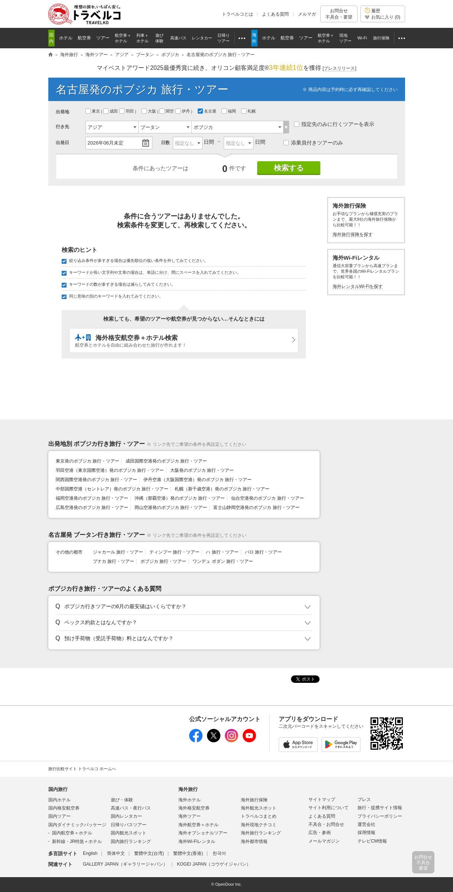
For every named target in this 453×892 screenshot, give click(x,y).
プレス (364, 799)
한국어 (219, 853)
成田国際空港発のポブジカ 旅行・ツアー (166, 461)
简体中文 (116, 853)
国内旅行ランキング (131, 841)
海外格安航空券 (194, 808)
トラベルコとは (237, 14)
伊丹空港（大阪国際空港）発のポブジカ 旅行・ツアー (197, 479)
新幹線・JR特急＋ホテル (77, 841)
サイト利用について (328, 807)
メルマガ (307, 14)
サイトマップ (321, 799)
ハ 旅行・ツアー (222, 552)
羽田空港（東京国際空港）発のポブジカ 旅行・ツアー (110, 470)
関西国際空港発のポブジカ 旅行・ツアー (96, 479)
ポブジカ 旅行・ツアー (163, 561)
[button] (182, 606)
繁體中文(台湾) (149, 853)
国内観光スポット (128, 833)
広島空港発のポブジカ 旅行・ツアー (92, 507)
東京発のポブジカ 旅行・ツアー (87, 461)
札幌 (249, 111)
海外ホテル (189, 799)
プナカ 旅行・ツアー (113, 561)
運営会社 (366, 824)
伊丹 (183, 111)
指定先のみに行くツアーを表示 (334, 124)
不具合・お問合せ (326, 824)
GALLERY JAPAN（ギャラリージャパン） (125, 864)
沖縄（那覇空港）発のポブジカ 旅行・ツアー (180, 498)
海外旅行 (188, 789)
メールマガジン (324, 841)
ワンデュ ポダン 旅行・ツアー (222, 561)
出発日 (62, 142)
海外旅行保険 (254, 799)
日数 (165, 142)
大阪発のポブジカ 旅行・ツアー (202, 470)
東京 (93, 111)
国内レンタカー (126, 816)
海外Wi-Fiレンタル (197, 841)
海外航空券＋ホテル (198, 824)
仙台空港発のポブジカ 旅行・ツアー (267, 498)
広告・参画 (319, 832)
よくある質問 (275, 14)
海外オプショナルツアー (202, 833)
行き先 (62, 126)
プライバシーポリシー (379, 816)
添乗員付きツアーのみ (313, 143)
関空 (167, 111)
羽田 (127, 111)
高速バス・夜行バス (131, 808)
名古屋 (207, 111)
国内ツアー (59, 816)
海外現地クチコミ (258, 824)
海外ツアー (189, 816)
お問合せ (339, 14)
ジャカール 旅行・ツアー (118, 552)
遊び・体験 (122, 799)
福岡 (229, 111)
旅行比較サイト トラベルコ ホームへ (82, 768)
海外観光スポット (258, 808)
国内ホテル (59, 799)
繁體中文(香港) (188, 853)
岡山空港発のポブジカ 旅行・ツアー (171, 507)
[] (339, 68)
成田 (111, 111)
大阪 (149, 111)
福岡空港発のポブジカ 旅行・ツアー (92, 498)
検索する (289, 168)
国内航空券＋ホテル (72, 833)
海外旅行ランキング (261, 833)
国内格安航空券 (64, 808)
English (90, 853)
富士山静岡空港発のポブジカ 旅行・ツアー (256, 507)
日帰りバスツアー (128, 824)
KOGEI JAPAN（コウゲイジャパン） (214, 864)
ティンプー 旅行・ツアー (174, 552)
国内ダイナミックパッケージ (77, 824)
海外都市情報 (254, 841)
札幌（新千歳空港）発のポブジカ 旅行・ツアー (222, 489)
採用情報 (366, 832)
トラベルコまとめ (258, 816)
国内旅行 (58, 789)
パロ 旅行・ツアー (263, 552)
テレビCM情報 (372, 841)
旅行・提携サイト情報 (379, 807)
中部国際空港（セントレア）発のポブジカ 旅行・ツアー (112, 489)
